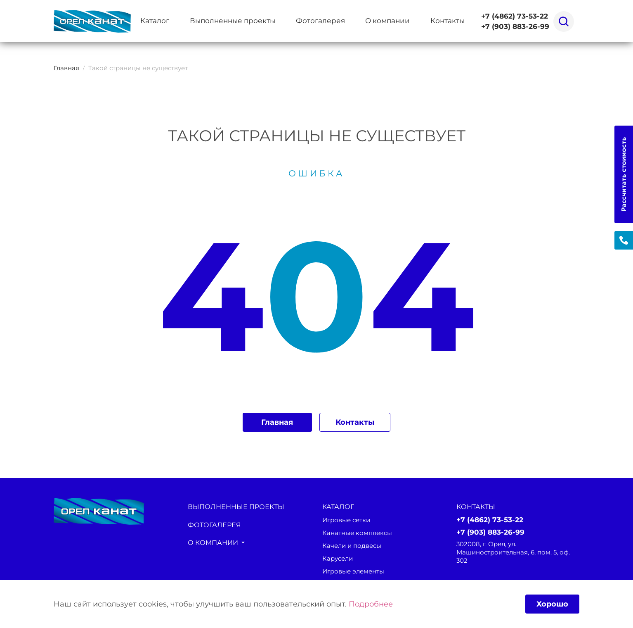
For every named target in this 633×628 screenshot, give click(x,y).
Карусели (337, 559)
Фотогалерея (320, 21)
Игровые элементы (353, 572)
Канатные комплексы (357, 533)
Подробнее (371, 603)
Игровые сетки (346, 520)
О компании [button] (387, 21)
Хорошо (552, 603)
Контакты (447, 21)
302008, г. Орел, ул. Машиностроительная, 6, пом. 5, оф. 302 (513, 552)
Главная (277, 422)
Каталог (154, 21)
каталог (339, 507)
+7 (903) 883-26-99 (515, 26)
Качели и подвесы (351, 546)
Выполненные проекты (232, 21)
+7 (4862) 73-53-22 (514, 16)
